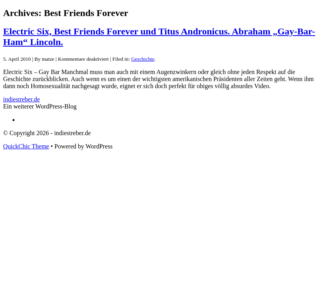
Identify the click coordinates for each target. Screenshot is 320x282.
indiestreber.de (21, 99)
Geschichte (142, 59)
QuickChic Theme (26, 146)
